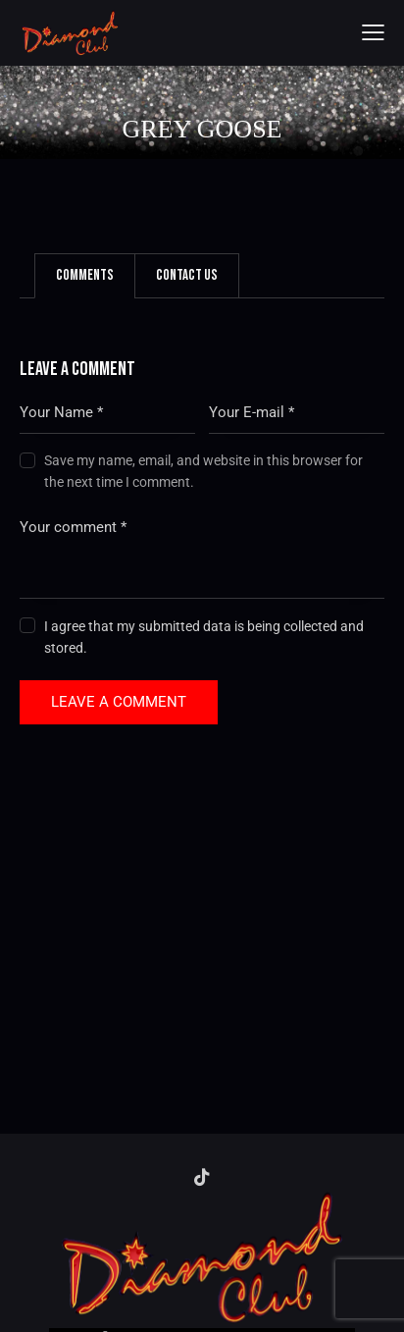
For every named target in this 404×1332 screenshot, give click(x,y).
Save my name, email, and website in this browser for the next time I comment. (203, 471)
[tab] (84, 275)
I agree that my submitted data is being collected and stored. (204, 637)
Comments (85, 275)
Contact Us (187, 275)
